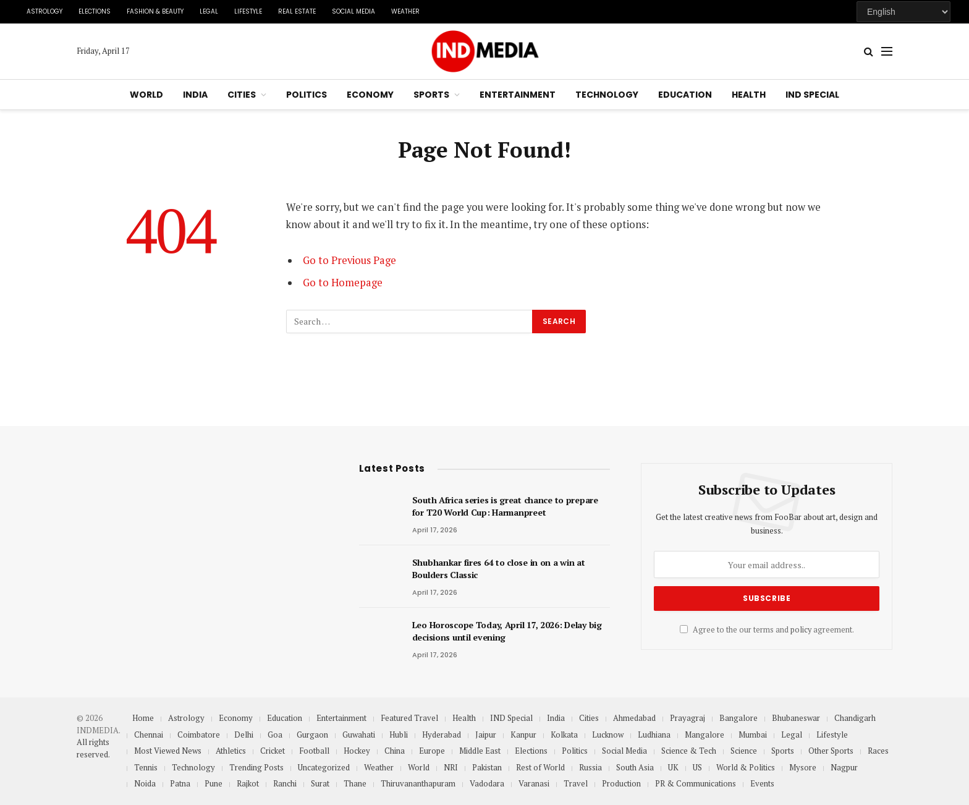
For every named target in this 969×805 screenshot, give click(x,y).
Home (143, 717)
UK (673, 767)
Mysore (802, 767)
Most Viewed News (167, 750)
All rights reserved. (93, 748)
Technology (606, 94)
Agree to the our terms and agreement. (767, 629)
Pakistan (487, 767)
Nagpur (844, 767)
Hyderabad (441, 734)
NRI (451, 767)
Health (749, 94)
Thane (355, 783)
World (146, 94)
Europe (432, 750)
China (394, 750)
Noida (145, 783)
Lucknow (608, 734)
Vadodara (487, 783)
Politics (306, 94)
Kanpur (523, 734)
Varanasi (533, 783)
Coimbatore (198, 734)
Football (314, 750)
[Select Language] (903, 11)
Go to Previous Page (349, 260)
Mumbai (752, 734)
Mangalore (704, 734)
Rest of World (540, 767)
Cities (241, 94)
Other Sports (830, 750)
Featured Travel (409, 717)
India (195, 94)
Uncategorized (324, 767)
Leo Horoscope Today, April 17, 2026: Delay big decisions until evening (507, 631)
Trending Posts (256, 767)
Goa (275, 734)
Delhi (243, 734)
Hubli (398, 734)
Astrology (44, 11)
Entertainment (518, 94)
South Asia (635, 767)
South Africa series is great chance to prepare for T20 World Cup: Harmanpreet (505, 506)
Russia (590, 767)
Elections (94, 11)
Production (621, 783)
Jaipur (485, 734)
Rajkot (248, 783)
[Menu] (886, 52)
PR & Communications (695, 783)
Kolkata (564, 734)
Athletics (231, 750)
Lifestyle (248, 11)
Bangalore (738, 717)
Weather (405, 11)
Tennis (146, 767)
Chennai (148, 734)
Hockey (357, 750)
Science (743, 750)
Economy (370, 94)
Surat (320, 783)
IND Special (812, 94)
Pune (213, 783)
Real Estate (297, 11)
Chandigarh (855, 717)
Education (685, 94)
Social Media (353, 11)
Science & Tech (688, 750)
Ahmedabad (634, 717)
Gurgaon (312, 734)
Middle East (480, 750)
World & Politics (745, 767)
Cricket (272, 750)
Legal (209, 11)
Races (878, 750)
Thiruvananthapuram (418, 783)
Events (762, 783)
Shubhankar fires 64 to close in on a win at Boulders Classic (498, 568)
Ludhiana (654, 734)
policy (800, 629)
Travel (576, 783)
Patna (180, 783)
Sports (431, 94)
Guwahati (358, 734)
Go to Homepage (343, 282)
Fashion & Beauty (155, 11)
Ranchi (285, 783)
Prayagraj (687, 717)
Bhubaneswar (796, 717)
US (697, 767)
